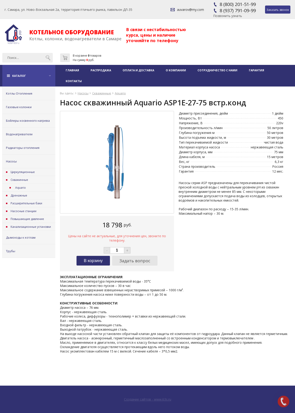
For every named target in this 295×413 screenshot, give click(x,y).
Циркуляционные (23, 172)
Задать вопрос (134, 260)
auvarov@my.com (190, 9)
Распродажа (101, 70)
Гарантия (256, 70)
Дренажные (19, 195)
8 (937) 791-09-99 (238, 10)
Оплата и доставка (138, 70)
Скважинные (19, 180)
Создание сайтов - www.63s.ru (147, 399)
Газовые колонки (19, 107)
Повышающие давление (27, 219)
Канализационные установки (31, 227)
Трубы (10, 251)
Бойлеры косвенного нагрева (28, 120)
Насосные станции (23, 211)
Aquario (20, 188)
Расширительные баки (26, 203)
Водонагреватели (19, 134)
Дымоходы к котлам (20, 237)
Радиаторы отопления (22, 148)
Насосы (11, 161)
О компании (176, 70)
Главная (72, 70)
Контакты (74, 81)
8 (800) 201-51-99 (238, 4)
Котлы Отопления (19, 93)
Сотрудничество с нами (217, 70)
